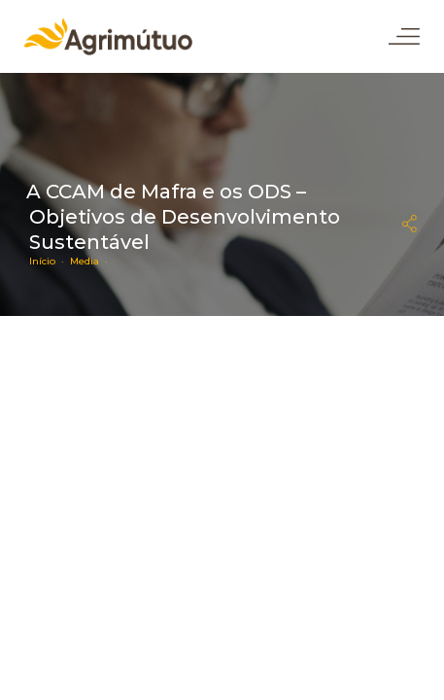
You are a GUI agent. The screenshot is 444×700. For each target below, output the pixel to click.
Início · (49, 261)
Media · (92, 261)
